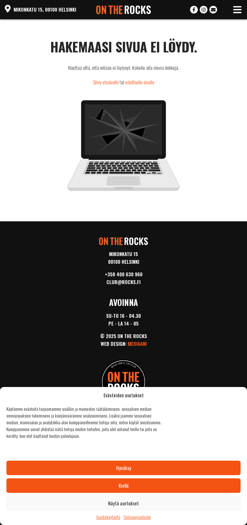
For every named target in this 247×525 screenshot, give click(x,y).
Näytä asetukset (123, 503)
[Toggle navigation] (237, 9)
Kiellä (124, 485)
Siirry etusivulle (106, 82)
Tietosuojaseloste (137, 517)
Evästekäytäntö (108, 517)
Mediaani (137, 343)
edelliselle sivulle (139, 82)
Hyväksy (123, 467)
